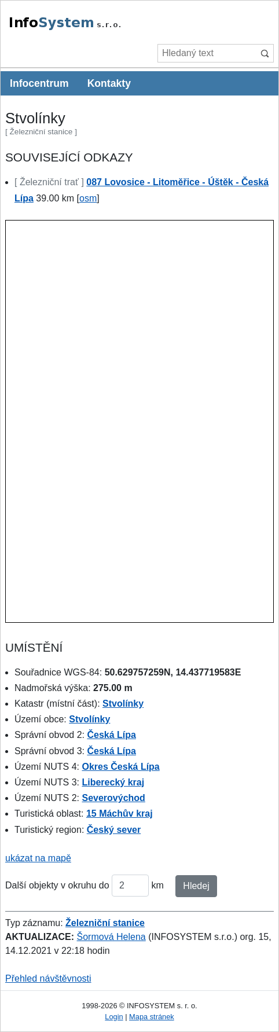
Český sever (114, 830)
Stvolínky (123, 703)
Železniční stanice (105, 923)
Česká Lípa (111, 735)
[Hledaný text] (206, 53)
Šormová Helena (111, 937)
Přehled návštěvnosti (48, 978)
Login (114, 1016)
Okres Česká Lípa (120, 767)
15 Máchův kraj (119, 813)
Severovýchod (113, 798)
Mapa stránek (151, 1016)
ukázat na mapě (38, 858)
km (158, 885)
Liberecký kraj (113, 782)
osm (88, 198)
